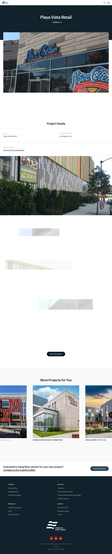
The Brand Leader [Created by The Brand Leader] (59, 549)
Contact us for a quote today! (19, 470)
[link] (108, 2)
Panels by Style (12, 488)
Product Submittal (13, 514)
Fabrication (61, 488)
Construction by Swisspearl (13, 150)
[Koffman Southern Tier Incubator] (56, 414)
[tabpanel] (56, 414)
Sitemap (56, 546)
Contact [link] (60, 504)
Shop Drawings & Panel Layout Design (69, 495)
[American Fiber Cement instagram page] (60, 538)
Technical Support (63, 498)
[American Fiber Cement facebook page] (51, 538)
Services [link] (60, 484)
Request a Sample (63, 511)
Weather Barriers (13, 491)
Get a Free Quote (56, 354)
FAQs (9, 511)
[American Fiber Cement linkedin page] (56, 538)
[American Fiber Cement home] (5, 2)
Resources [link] (11, 504)
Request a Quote (99, 468)
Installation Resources (15, 507)
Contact (60, 514)
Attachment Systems (14, 495)
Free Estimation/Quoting (65, 491)
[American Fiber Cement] (56, 526)
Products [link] (11, 484)
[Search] (104, 3)
